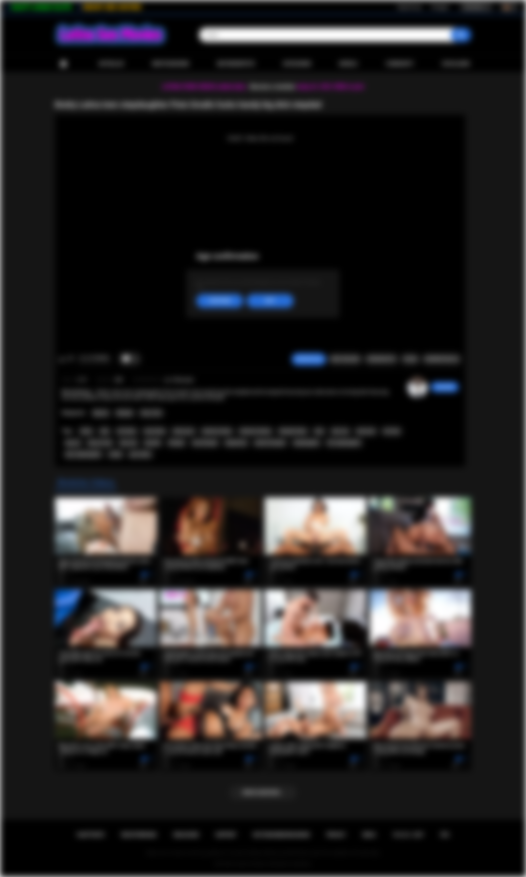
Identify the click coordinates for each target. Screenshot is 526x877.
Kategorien (297, 63)
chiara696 (445, 387)
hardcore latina (217, 431)
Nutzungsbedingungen (281, 834)
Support (225, 834)
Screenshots (381, 359)
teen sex (340, 431)
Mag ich (61, 359)
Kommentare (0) (441, 359)
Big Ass (101, 413)
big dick (152, 443)
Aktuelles (111, 63)
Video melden (345, 359)
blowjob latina (293, 431)
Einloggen (440, 7)
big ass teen (100, 443)
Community (400, 63)
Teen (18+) (151, 413)
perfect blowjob (270, 443)
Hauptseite (63, 63)
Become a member (272, 86)
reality (115, 454)
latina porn (183, 431)
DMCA (369, 834)
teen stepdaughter (83, 454)
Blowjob (124, 413)
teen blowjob (205, 443)
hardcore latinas (255, 431)
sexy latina (154, 431)
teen (319, 431)
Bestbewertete (236, 63)
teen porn (366, 431)
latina (86, 431)
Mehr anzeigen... (263, 792)
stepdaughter (306, 443)
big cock (128, 443)
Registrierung (409, 7)
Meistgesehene (170, 63)
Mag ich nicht (70, 359)
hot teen (392, 431)
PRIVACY (336, 834)
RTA (444, 834)
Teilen (410, 359)
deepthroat (236, 443)
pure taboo (140, 454)
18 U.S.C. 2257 (408, 834)
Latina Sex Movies (251, 864)
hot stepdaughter (344, 443)
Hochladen (456, 63)
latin (105, 431)
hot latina (127, 431)
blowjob (176, 443)
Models (348, 63)
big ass (73, 443)
